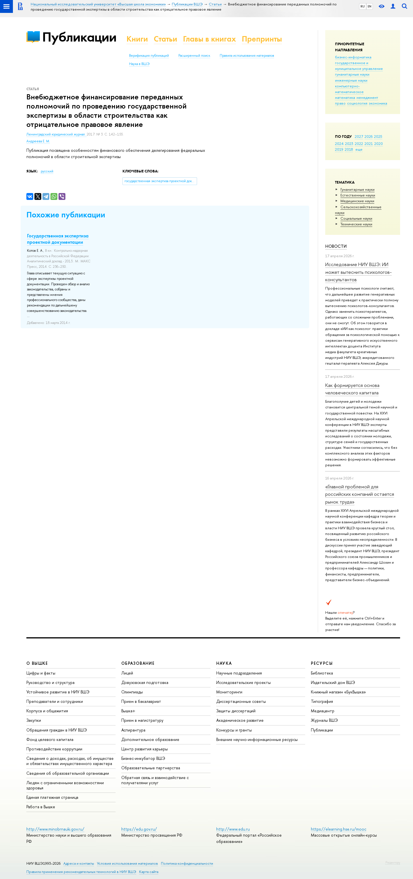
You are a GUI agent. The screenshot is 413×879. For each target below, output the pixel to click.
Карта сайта (148, 871)
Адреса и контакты (78, 863)
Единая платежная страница (52, 797)
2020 (378, 143)
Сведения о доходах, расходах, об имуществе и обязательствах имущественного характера (70, 761)
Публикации (79, 37)
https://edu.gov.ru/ (139, 829)
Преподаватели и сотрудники (54, 701)
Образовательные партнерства (150, 767)
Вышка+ (128, 710)
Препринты (262, 39)
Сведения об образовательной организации (67, 773)
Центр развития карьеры (144, 749)
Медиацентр (322, 710)
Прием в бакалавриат (141, 701)
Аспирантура (133, 730)
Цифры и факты (40, 673)
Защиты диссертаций (236, 710)
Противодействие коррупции (54, 749)
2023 (349, 143)
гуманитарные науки (352, 74)
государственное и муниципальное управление (359, 65)
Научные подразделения (239, 673)
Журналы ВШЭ (324, 720)
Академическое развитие (240, 720)
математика (345, 97)
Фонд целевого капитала (49, 739)
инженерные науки (351, 80)
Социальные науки (356, 218)
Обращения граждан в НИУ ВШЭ (56, 730)
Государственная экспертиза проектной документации (58, 239)
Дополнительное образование (150, 739)
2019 (339, 149)
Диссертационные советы (241, 701)
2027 (359, 136)
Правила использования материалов (247, 55)
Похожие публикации (65, 215)
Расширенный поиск (194, 55)
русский (47, 171)
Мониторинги (229, 692)
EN (369, 6)
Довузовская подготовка (144, 682)
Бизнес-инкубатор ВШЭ (143, 758)
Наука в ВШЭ (139, 64)
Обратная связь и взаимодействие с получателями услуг (155, 780)
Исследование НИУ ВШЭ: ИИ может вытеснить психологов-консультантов (358, 272)
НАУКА (224, 663)
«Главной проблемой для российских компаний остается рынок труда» (359, 494)
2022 (359, 143)
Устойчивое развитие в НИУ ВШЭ (57, 692)
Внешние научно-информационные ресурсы (257, 739)
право (340, 103)
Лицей (127, 673)
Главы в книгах (209, 39)
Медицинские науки (357, 200)
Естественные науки (357, 195)
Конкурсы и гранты (234, 730)
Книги (137, 39)
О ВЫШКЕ (37, 663)
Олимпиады (132, 692)
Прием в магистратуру (142, 720)
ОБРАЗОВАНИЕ (138, 663)
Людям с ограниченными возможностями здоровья (65, 785)
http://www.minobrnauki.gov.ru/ (55, 829)
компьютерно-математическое (349, 88)
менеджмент (367, 97)
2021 (369, 143)
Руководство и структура (50, 682)
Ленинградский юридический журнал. (56, 134)
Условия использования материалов (127, 863)
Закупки (33, 720)
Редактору (392, 862)
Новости (336, 246)
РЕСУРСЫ (322, 663)
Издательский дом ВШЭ (333, 682)
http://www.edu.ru (233, 829)
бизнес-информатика (353, 57)
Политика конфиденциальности (187, 863)
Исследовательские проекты (243, 682)
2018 (349, 149)
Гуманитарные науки (357, 189)
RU (363, 6)
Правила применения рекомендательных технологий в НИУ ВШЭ (81, 871)
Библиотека (322, 673)
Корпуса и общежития (47, 710)
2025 (378, 136)
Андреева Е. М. (38, 141)
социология (357, 103)
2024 (339, 143)
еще (359, 149)
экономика (378, 103)
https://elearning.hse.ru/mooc (338, 829)
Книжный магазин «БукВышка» (338, 692)
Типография (322, 701)
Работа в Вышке (40, 806)
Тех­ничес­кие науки (356, 224)
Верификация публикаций (149, 55)
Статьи (165, 39)
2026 (369, 136)
